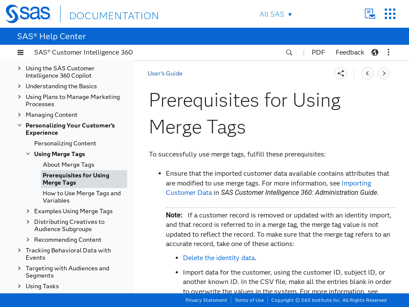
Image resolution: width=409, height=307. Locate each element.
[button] (20, 52)
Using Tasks (42, 286)
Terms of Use (249, 300)
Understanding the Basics (61, 86)
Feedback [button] (350, 52)
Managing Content (52, 115)
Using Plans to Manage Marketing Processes (73, 100)
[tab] (84, 179)
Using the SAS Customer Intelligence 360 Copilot (60, 72)
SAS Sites (385, 14)
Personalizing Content (65, 143)
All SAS (266, 14)
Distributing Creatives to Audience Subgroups (69, 225)
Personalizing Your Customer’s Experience (70, 129)
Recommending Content (68, 239)
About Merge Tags (68, 164)
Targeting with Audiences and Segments (67, 272)
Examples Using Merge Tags (73, 211)
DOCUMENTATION (105, 13)
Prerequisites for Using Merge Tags (76, 179)
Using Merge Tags (59, 154)
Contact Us (365, 14)
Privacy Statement (206, 300)
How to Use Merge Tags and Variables (82, 197)
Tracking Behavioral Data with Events (68, 254)
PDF (318, 52)
